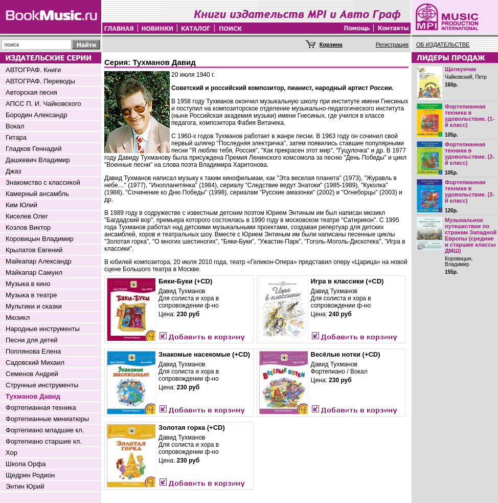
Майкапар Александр (39, 261)
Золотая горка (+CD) (192, 427)
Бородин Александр (36, 115)
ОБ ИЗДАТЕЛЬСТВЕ (443, 44)
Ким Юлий (21, 205)
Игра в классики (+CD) (347, 281)
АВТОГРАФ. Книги (33, 70)
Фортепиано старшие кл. (44, 441)
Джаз (13, 171)
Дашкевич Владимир (38, 160)
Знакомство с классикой (43, 182)
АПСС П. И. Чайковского (43, 103)
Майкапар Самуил (34, 272)
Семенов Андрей (32, 374)
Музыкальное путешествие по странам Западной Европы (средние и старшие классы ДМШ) (470, 235)
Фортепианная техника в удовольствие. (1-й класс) (469, 115)
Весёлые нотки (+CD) (345, 354)
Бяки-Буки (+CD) (185, 281)
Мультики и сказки (34, 306)
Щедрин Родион (30, 475)
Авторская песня (31, 92)
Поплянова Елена (33, 351)
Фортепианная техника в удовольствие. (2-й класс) (469, 153)
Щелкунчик (460, 69)
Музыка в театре (31, 295)
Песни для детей (32, 340)
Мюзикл (18, 317)
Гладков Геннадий (33, 148)
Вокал (15, 126)
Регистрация (392, 44)
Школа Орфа (26, 464)
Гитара (16, 137)
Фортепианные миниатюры (47, 419)
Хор (11, 452)
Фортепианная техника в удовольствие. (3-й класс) (469, 191)
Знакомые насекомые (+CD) (204, 354)
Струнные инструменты (42, 385)
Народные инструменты (43, 329)
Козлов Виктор (28, 227)
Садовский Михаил (35, 362)
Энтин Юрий (25, 486)
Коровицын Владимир (40, 239)
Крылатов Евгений (34, 250)
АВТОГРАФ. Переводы (40, 81)
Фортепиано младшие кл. (45, 430)
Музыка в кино (28, 284)
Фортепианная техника (41, 407)
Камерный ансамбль (37, 194)
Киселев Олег (27, 216)
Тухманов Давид (33, 396)
